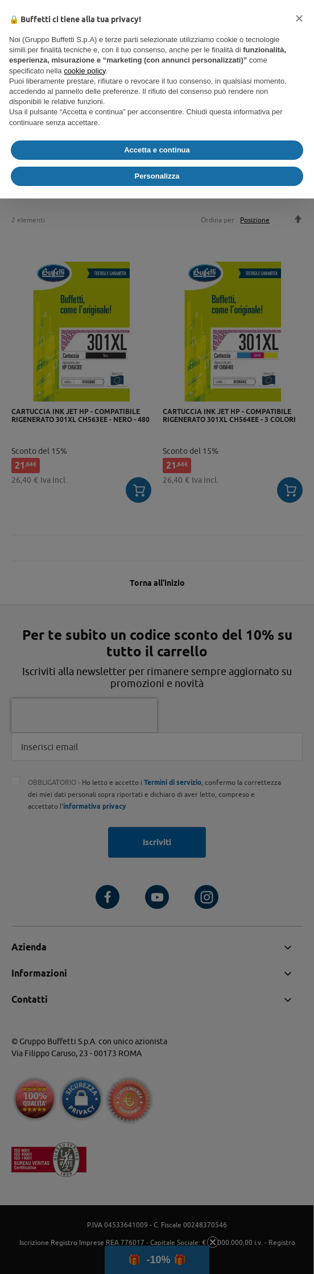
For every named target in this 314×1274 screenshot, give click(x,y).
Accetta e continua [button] (157, 150)
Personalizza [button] (157, 176)
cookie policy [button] (84, 71)
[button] (299, 18)
